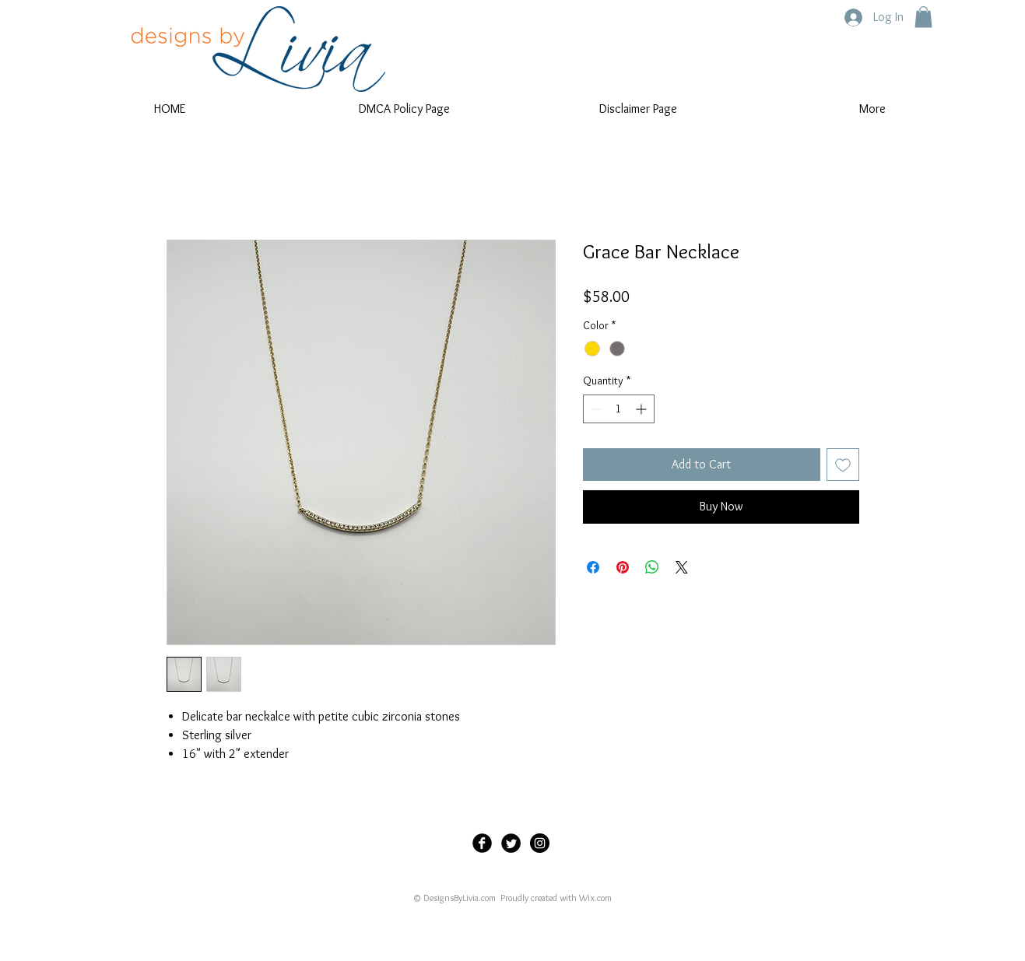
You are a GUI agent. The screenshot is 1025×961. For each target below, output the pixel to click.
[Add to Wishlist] (843, 464)
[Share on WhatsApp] (652, 567)
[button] (923, 16)
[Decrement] (595, 409)
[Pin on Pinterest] (622, 567)
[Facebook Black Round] (482, 843)
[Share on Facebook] (593, 567)
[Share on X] (681, 567)
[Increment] (642, 409)
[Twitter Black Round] (511, 843)
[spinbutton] (619, 409)
